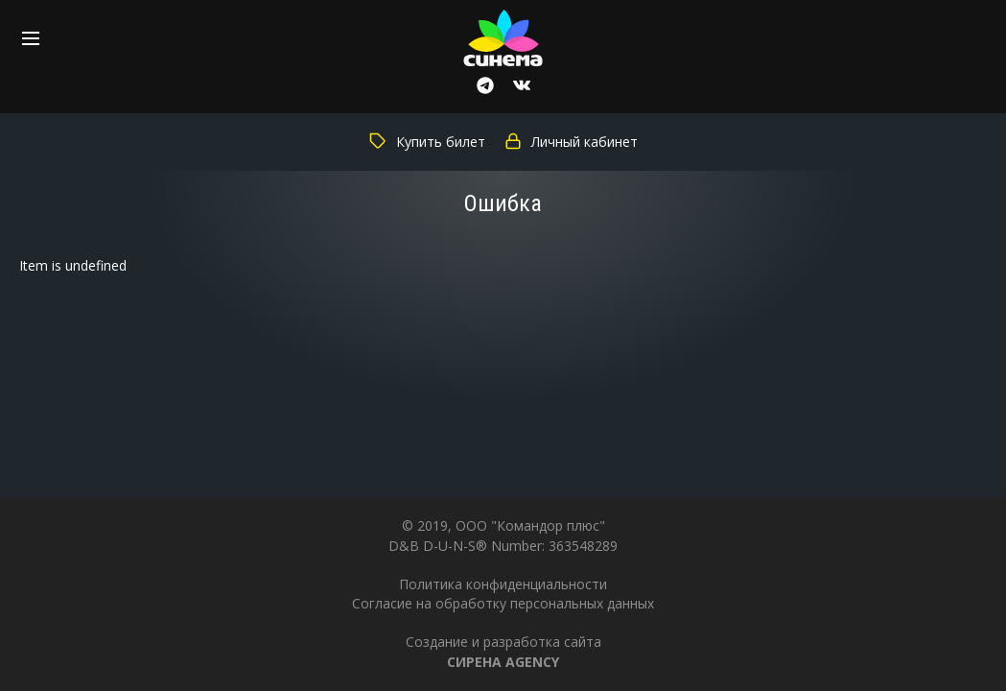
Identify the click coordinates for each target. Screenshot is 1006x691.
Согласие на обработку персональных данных (503, 603)
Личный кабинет (571, 141)
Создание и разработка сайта (503, 651)
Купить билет (427, 141)
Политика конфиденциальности (503, 584)
